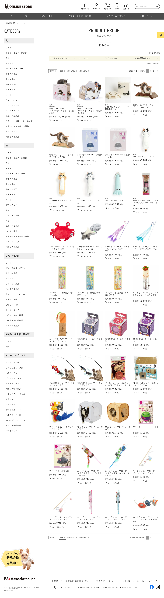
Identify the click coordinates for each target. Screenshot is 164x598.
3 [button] (154, 71)
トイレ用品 (10, 79)
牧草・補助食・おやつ (15, 268)
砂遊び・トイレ (12, 305)
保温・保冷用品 (12, 116)
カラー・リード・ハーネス (17, 173)
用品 (8, 347)
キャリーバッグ (12, 100)
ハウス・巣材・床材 (14, 315)
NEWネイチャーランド (16, 420)
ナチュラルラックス (14, 368)
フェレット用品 (12, 284)
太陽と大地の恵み (13, 389)
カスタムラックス (13, 362)
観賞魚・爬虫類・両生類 (18, 334)
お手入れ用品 (11, 74)
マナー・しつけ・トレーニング (19, 121)
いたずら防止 (11, 231)
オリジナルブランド (15, 355)
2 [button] (150, 71)
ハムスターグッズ (13, 415)
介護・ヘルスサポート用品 (17, 126)
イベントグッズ (12, 131)
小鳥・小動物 (12, 256)
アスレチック (11, 205)
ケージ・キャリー (13, 310)
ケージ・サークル (13, 105)
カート (9, 95)
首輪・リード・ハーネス (16, 294)
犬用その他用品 (12, 137)
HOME (8, 23)
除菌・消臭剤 (11, 84)
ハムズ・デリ (11, 373)
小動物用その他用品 (14, 320)
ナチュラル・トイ (13, 410)
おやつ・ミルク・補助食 (16, 53)
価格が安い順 (72, 71)
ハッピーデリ (11, 404)
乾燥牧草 (9, 399)
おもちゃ (9, 63)
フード (9, 48)
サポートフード (12, 383)
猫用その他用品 (12, 247)
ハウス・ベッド (12, 110)
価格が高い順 (84, 71)
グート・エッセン (13, 378)
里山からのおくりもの (15, 394)
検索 (158, 6)
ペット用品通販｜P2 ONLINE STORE (19, 588)
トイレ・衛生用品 (13, 425)
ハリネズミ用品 (12, 289)
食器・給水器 (11, 273)
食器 (8, 58)
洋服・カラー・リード (15, 69)
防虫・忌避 (10, 89)
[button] (158, 71)
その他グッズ (11, 431)
